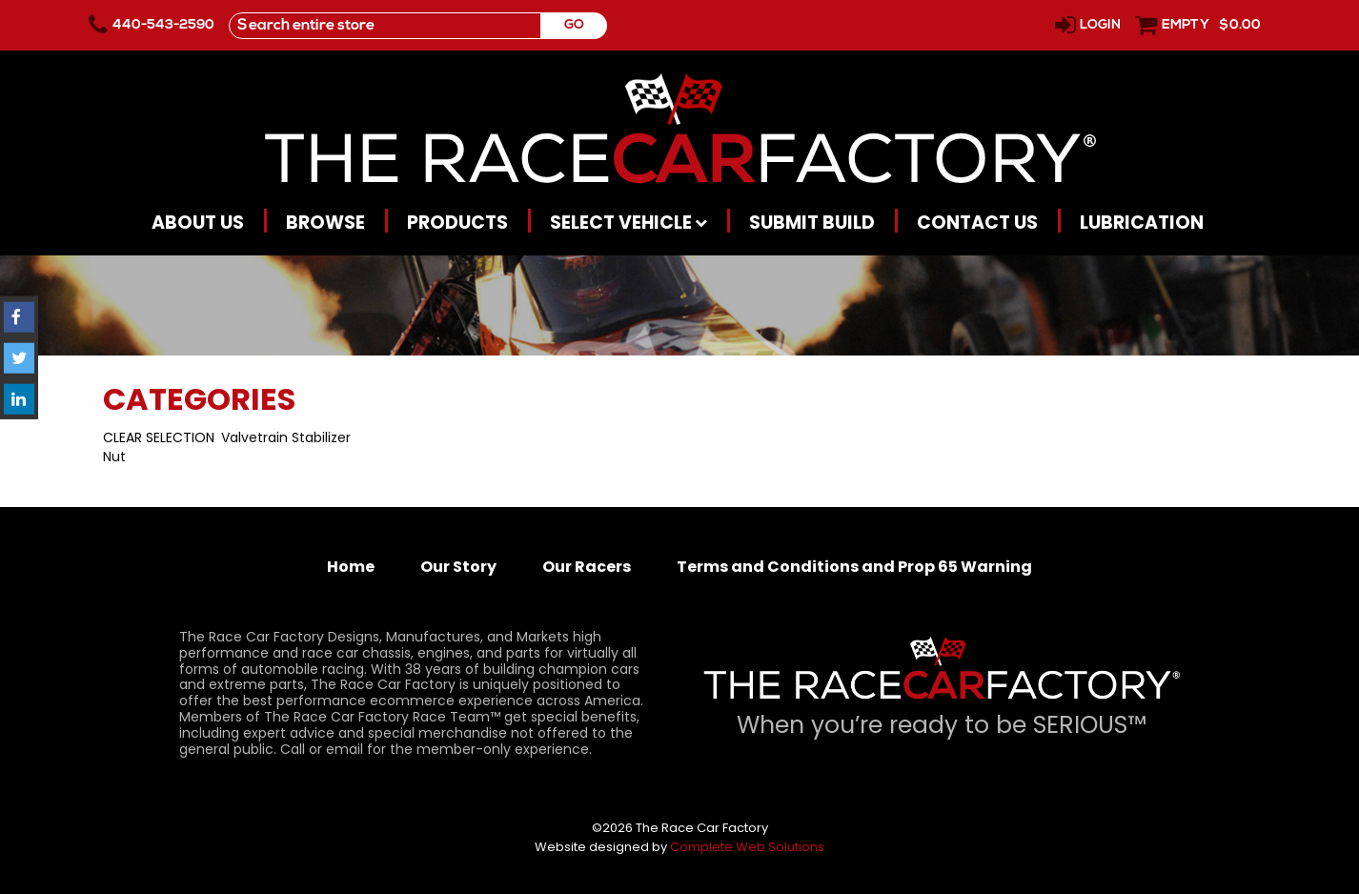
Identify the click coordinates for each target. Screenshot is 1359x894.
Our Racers (586, 567)
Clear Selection (158, 437)
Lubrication (1142, 222)
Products (457, 222)
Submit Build (812, 222)
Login (1100, 25)
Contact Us (977, 222)
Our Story (458, 567)
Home (351, 567)
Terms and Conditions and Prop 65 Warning (854, 567)
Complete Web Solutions (747, 847)
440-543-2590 (163, 25)
